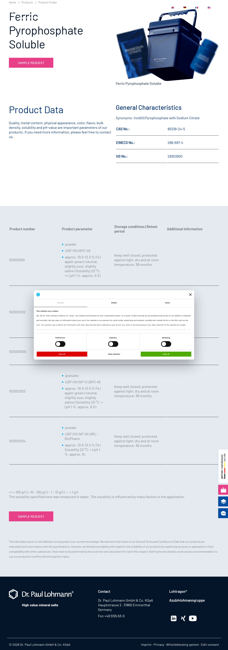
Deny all (62, 354)
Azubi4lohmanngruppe (187, 600)
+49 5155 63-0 (114, 616)
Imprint (146, 644)
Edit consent (210, 644)
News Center (95, 8)
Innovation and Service (175, 15)
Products (110, 15)
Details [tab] (114, 303)
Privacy (159, 644)
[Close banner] (190, 294)
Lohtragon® (178, 591)
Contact (148, 8)
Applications (136, 15)
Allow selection (114, 354)
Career (134, 8)
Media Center (117, 8)
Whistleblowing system (182, 644)
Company (210, 15)
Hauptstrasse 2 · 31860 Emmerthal (124, 605)
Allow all (166, 354)
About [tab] (167, 303)
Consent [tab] (60, 303)
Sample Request (31, 63)
